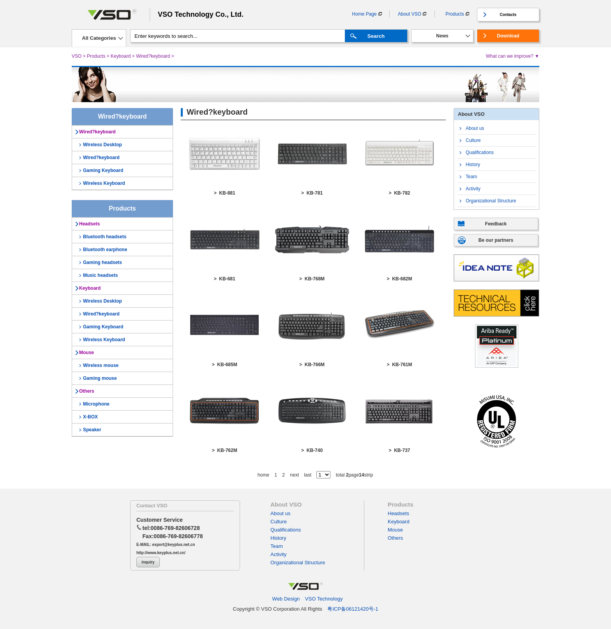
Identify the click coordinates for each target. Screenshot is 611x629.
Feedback (496, 224)
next (294, 475)
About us (475, 128)
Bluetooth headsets (104, 236)
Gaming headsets (102, 262)
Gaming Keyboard (103, 170)
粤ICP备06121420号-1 (352, 609)
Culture (473, 140)
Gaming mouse (100, 378)
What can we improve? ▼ (512, 56)
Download (508, 36)
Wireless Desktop (102, 144)
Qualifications (480, 152)
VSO (76, 56)
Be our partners (496, 240)
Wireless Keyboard (104, 183)
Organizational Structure (491, 201)
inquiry (147, 562)
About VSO (409, 14)
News (442, 36)
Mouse (86, 352)
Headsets (89, 224)
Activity (473, 188)
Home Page (364, 14)
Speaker (92, 429)
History (473, 164)
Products (454, 14)
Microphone (96, 404)
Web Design (286, 599)
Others (86, 391)
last (307, 475)
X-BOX (90, 417)
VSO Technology (324, 599)
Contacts (508, 14)
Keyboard (121, 56)
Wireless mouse (100, 365)
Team (471, 176)
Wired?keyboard (153, 56)
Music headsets (100, 275)
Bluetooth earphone (105, 249)
